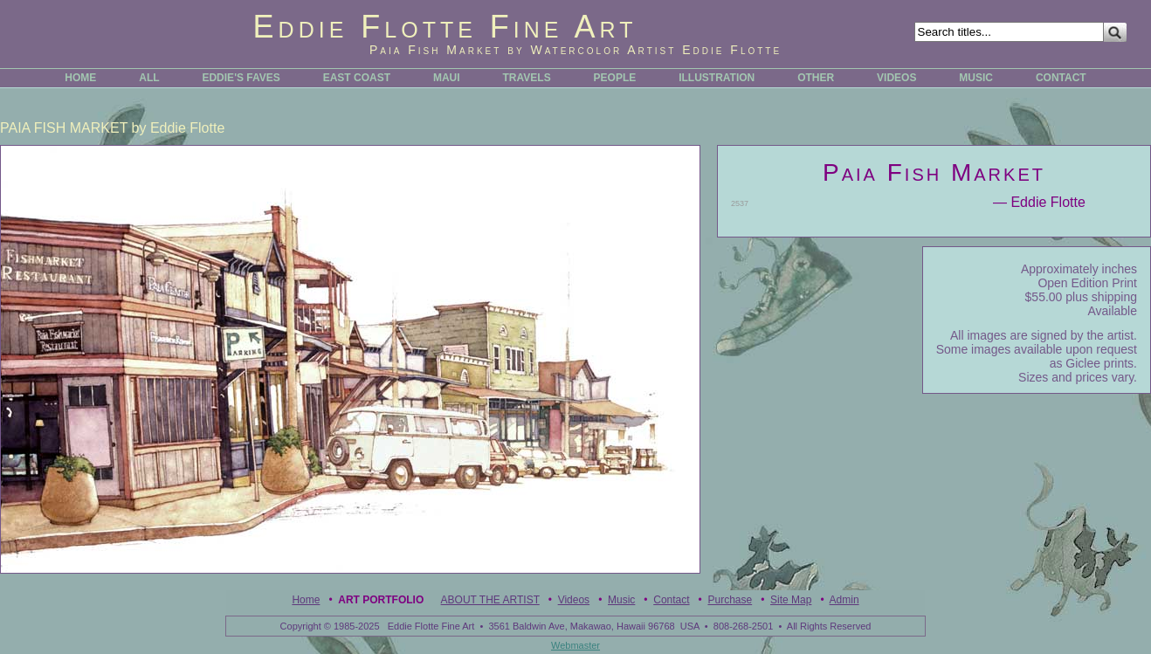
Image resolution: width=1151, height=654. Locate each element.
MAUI (446, 78)
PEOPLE (615, 78)
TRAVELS (527, 78)
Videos (573, 600)
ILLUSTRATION (717, 78)
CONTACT (1061, 78)
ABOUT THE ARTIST (490, 600)
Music (621, 600)
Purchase (729, 600)
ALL (149, 78)
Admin (844, 600)
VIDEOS (896, 78)
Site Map (790, 600)
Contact (671, 600)
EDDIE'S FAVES (240, 78)
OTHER (815, 78)
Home (306, 600)
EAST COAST (356, 78)
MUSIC (976, 78)
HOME (80, 78)
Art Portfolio (381, 600)
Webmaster (575, 645)
